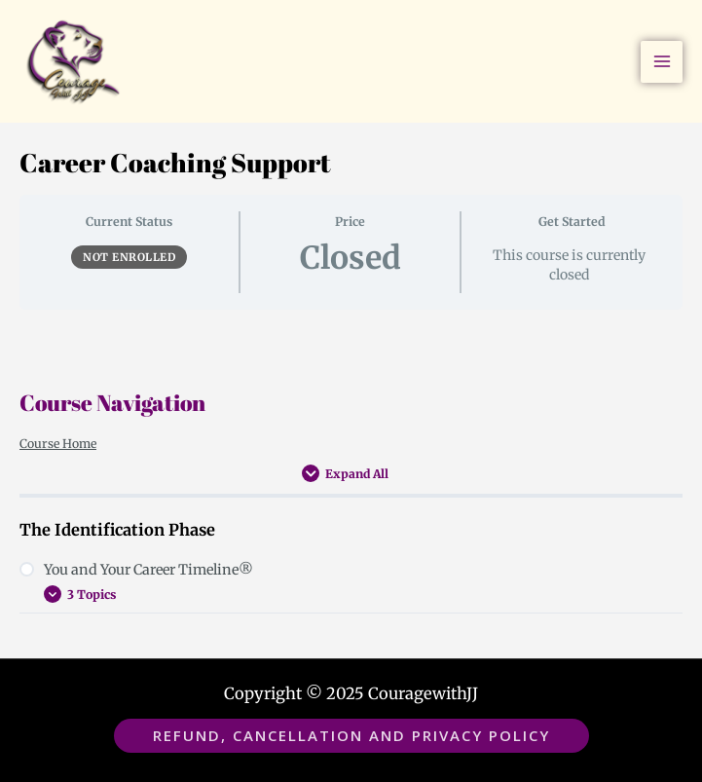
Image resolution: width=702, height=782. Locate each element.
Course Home (57, 443)
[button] (351, 736)
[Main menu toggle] (662, 62)
